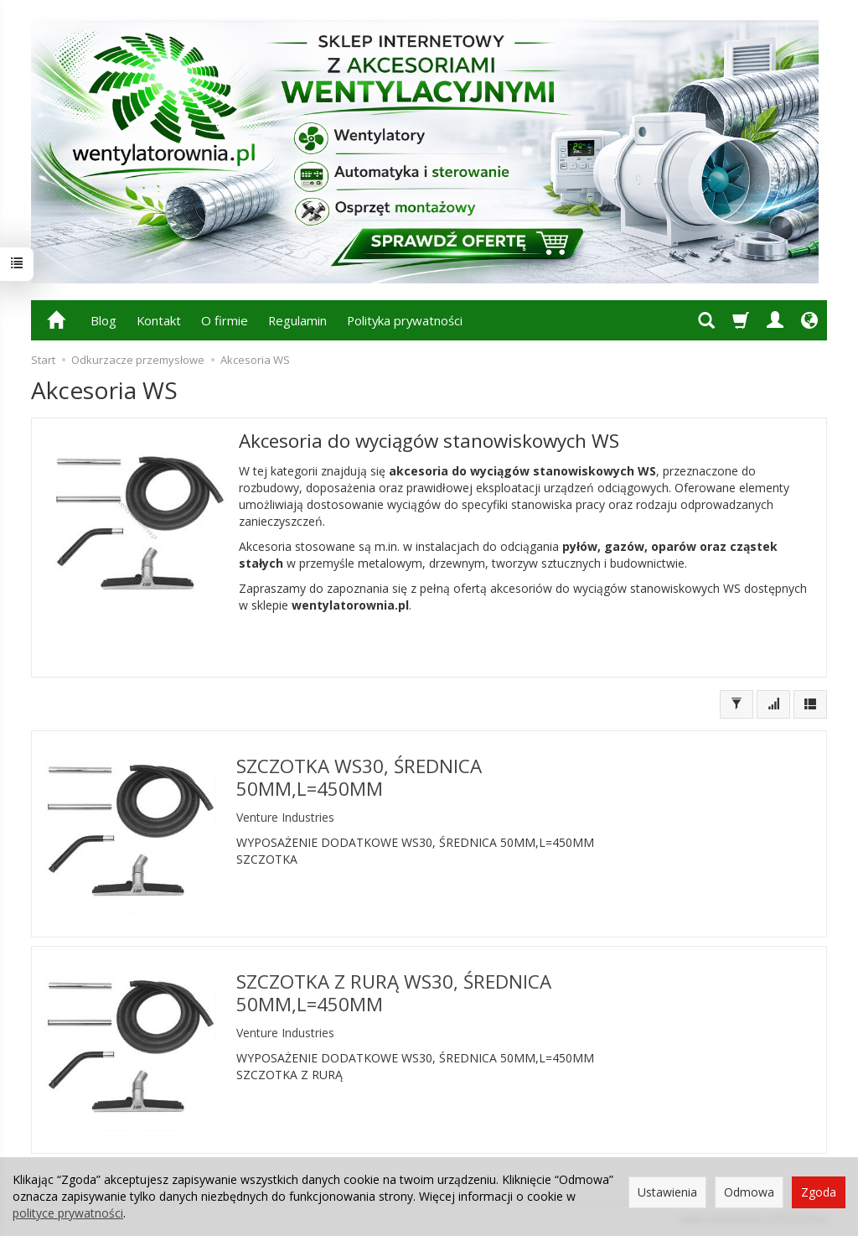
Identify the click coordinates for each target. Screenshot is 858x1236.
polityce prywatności (68, 1213)
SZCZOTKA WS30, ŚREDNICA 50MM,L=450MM (359, 777)
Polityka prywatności (405, 320)
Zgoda (818, 1192)
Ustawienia (667, 1192)
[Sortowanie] (773, 704)
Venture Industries (285, 817)
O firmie (224, 320)
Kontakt (159, 320)
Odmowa (749, 1192)
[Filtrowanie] (736, 704)
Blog (103, 320)
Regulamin (297, 320)
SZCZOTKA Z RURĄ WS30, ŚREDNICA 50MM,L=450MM (393, 993)
